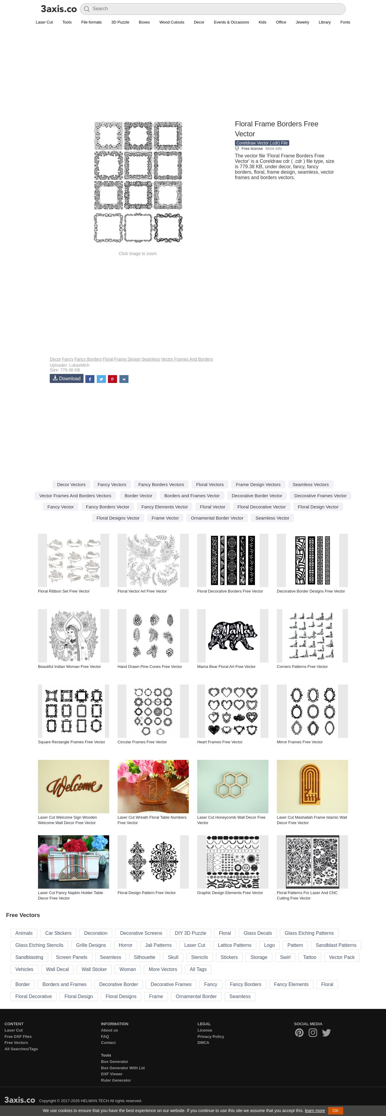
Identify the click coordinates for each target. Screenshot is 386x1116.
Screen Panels (71, 957)
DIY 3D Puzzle (190, 933)
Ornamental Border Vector (217, 517)
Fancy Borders (88, 359)
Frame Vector (165, 517)
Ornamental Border (196, 996)
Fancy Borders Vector (107, 506)
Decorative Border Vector (257, 495)
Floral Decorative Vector (262, 506)
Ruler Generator (116, 1080)
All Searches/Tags (21, 1049)
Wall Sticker (94, 969)
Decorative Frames (171, 984)
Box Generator (114, 1061)
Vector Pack (342, 957)
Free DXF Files (18, 1036)
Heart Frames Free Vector (219, 742)
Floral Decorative (33, 996)
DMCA (203, 1042)
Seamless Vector (272, 517)
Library (325, 22)
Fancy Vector (60, 506)
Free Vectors (16, 1042)
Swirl (285, 957)
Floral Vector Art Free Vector (142, 591)
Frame (156, 996)
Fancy (67, 359)
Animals (24, 933)
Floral (108, 359)
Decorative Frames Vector (320, 495)
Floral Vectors (210, 484)
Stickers (229, 957)
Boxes (144, 22)
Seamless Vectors (311, 484)
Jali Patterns (158, 945)
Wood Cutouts (172, 22)
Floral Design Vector (318, 506)
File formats (91, 22)
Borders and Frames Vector (192, 495)
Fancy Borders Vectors (161, 484)
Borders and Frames (65, 984)
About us (109, 1030)
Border (22, 984)
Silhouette (144, 957)
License (205, 1030)
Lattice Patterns (235, 945)
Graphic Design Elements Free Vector (230, 892)
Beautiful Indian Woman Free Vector (69, 666)
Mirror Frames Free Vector (300, 742)
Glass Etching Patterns (309, 933)
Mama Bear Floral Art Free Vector (226, 666)
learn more (315, 1110)
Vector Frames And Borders (187, 359)
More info (273, 148)
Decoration (95, 933)
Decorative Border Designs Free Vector (311, 591)
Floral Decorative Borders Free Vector (230, 591)
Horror (125, 945)
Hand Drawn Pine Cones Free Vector (150, 666)
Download (67, 378)
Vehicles (24, 969)
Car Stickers (58, 933)
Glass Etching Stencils (39, 945)
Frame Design (127, 359)
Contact (108, 1042)
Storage (259, 957)
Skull (173, 957)
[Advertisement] (193, 75)
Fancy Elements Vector (164, 506)
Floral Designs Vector (118, 517)
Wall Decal (57, 969)
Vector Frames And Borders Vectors (75, 495)
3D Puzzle (120, 22)
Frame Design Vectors (258, 484)
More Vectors (163, 969)
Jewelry (302, 22)
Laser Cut (44, 22)
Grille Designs (91, 945)
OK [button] (336, 1110)
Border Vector (138, 495)
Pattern (295, 945)
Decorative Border (118, 984)
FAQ (105, 1036)
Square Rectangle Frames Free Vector (71, 742)
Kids (262, 22)
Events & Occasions (231, 22)
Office (281, 22)
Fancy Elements (291, 984)
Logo (269, 945)
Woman (127, 969)
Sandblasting (29, 957)
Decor (199, 22)
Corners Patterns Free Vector (302, 666)
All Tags (198, 969)
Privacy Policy (211, 1036)
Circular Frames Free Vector (142, 742)
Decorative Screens (141, 933)
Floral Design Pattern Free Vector (147, 892)
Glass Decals (258, 933)
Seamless (150, 359)
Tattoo (309, 957)
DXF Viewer (111, 1074)
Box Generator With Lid (123, 1068)
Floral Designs (121, 996)
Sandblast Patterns (336, 945)
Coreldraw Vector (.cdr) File (262, 143)
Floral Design (79, 996)
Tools (66, 22)
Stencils (199, 957)
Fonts (345, 22)
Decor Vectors (71, 484)
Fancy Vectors (112, 484)
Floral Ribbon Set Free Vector (64, 591)
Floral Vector (212, 506)
